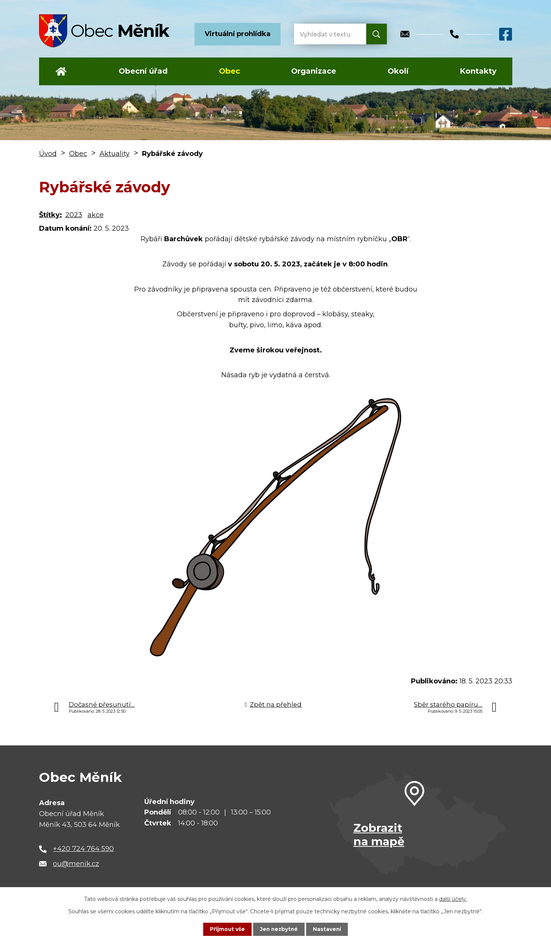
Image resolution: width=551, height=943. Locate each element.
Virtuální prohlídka (237, 34)
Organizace (313, 71)
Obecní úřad (143, 71)
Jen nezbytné (279, 929)
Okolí (398, 71)
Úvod (61, 71)
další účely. (453, 899)
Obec (229, 71)
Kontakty (478, 71)
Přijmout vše (226, 929)
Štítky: (50, 215)
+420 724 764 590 (83, 849)
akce (96, 215)
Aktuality (115, 154)
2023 (73, 215)
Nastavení (328, 929)
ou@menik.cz (76, 864)
